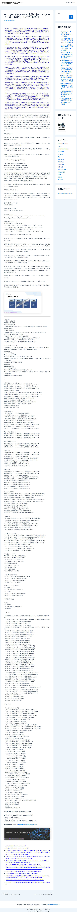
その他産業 (60, 154)
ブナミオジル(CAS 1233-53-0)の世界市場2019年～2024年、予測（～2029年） (23, 864)
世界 (59, 156)
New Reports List (70, 2)
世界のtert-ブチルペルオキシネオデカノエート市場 (17, 848)
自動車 (59, 174)
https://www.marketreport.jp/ (65, 193)
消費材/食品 (61, 162)
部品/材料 (60, 180)
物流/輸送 (60, 167)
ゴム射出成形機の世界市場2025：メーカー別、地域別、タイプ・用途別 (22, 873)
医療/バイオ (61, 159)
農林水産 (60, 177)
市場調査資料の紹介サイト (12, 3)
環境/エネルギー (62, 169)
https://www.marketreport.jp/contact (27, 824)
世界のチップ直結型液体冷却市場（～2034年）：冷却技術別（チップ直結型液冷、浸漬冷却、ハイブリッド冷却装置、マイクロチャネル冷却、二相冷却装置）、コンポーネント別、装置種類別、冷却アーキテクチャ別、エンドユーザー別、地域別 (28, 852)
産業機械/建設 (61, 172)
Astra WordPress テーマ (53, 904)
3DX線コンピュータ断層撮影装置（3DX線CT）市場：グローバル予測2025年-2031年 (25, 880)
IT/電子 (59, 146)
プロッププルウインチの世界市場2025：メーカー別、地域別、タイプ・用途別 (23, 871)
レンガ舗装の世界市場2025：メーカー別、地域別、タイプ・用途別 (67, 40)
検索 (59, 13)
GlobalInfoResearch (63, 144)
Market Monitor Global (63, 149)
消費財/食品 (61, 164)
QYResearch (61, 151)
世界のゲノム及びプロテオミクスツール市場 (16, 846)
